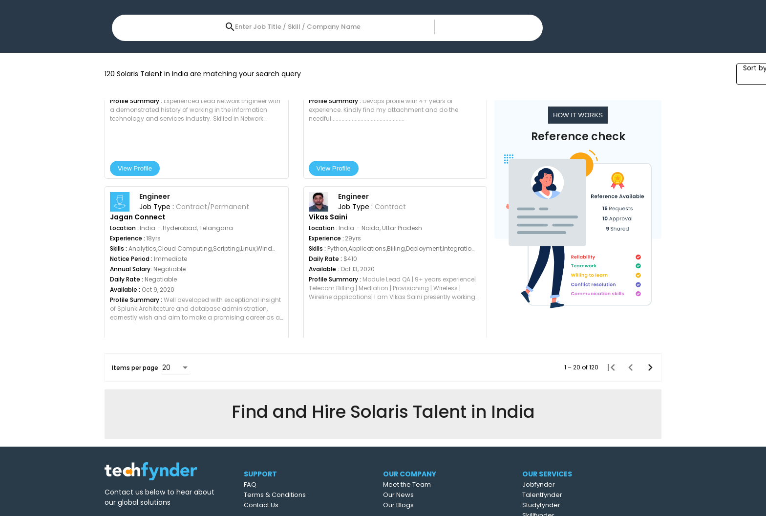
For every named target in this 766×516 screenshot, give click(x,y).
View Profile (144, 273)
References (459, 53)
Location (132, 53)
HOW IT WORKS (579, 220)
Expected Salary (244, 53)
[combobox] (345, 19)
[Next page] (647, 472)
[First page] (608, 472)
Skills (182, 53)
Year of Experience (328, 53)
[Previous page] (628, 472)
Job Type (400, 53)
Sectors (516, 53)
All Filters (565, 53)
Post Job (516, 20)
